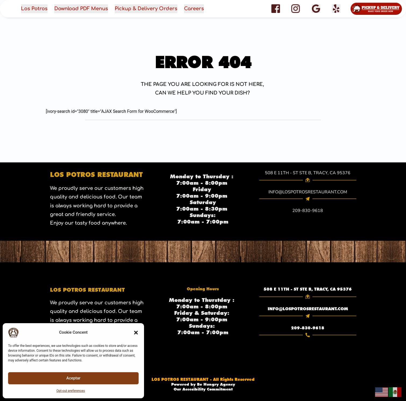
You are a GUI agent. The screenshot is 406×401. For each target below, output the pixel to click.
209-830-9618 (307, 326)
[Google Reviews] (316, 8)
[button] (136, 332)
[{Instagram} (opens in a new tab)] (295, 9)
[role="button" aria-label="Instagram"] (295, 8)
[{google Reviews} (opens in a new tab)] (316, 9)
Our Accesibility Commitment (203, 389)
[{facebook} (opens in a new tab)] (276, 9)
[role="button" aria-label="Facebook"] (275, 8)
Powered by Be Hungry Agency (203, 384)
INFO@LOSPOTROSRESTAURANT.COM (308, 307)
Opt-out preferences (70, 391)
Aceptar (73, 378)
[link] (307, 289)
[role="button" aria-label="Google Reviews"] (316, 8)
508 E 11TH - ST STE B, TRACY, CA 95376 (307, 173)
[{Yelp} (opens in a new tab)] (336, 9)
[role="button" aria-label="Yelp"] (336, 8)
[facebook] (336, 8)
